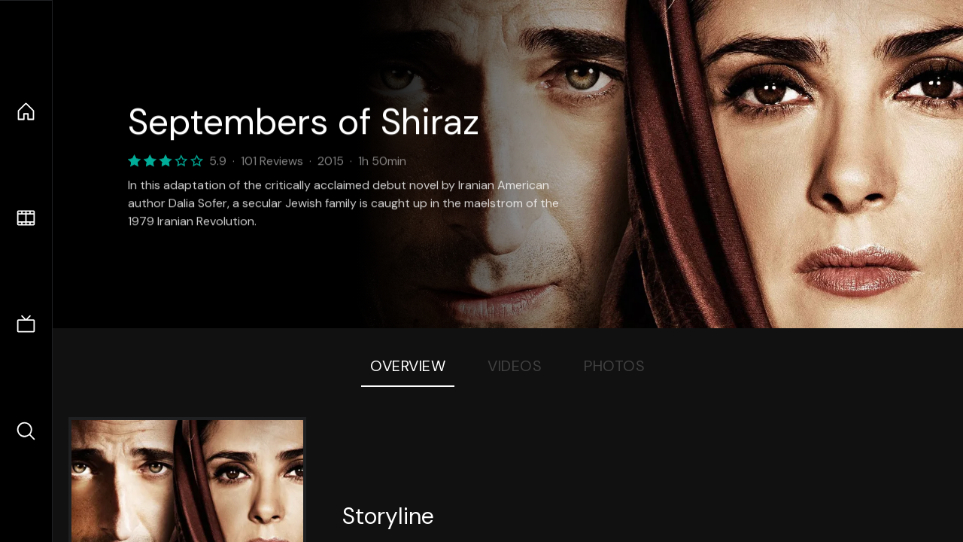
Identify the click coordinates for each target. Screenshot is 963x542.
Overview (407, 366)
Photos (614, 366)
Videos (515, 366)
